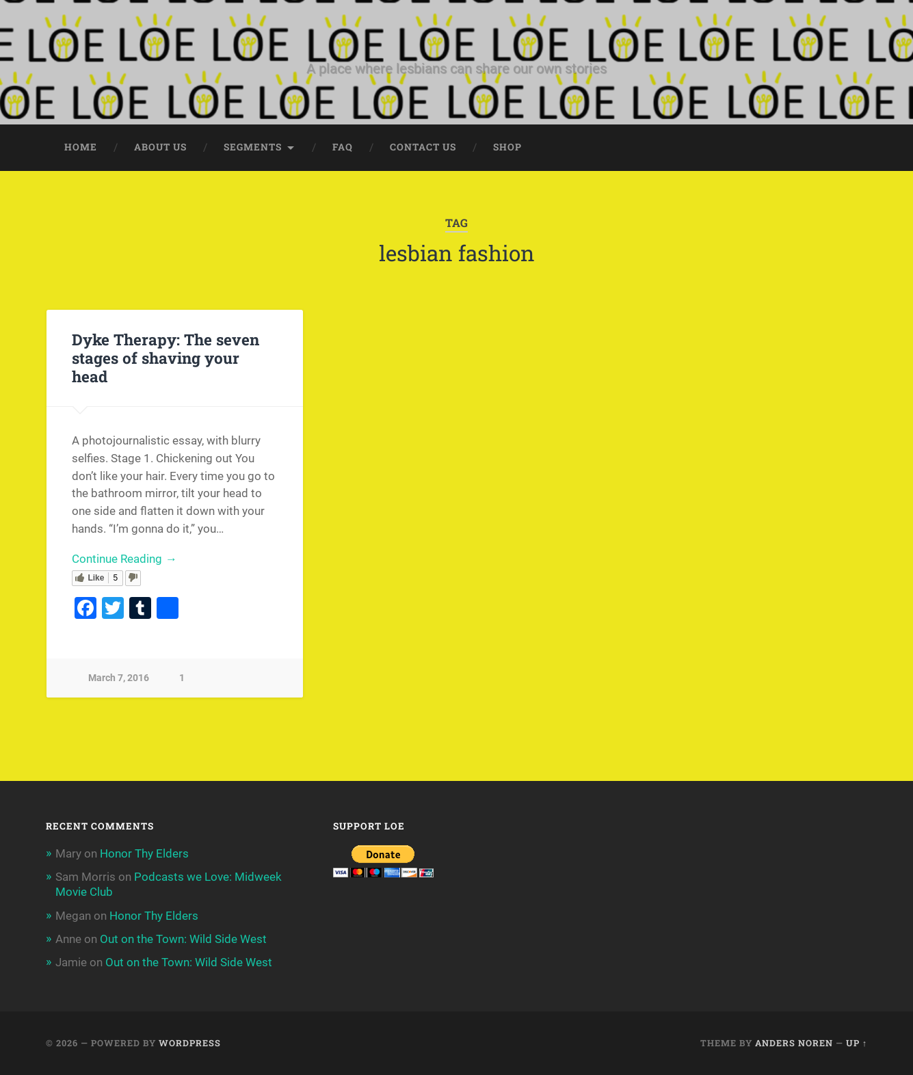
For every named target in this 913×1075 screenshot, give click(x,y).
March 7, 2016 (118, 678)
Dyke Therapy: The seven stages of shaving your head (165, 357)
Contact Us (423, 147)
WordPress (190, 1042)
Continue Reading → (124, 559)
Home (80, 147)
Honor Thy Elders (144, 853)
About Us (160, 147)
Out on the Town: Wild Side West (183, 939)
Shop (507, 147)
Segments (253, 147)
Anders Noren (794, 1042)
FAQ (342, 147)
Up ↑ (856, 1042)
